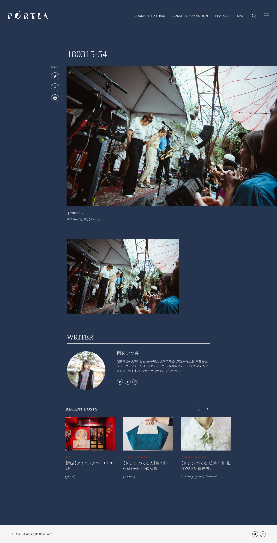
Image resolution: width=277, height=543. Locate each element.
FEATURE (222, 16)
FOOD (71, 476)
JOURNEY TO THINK (150, 16)
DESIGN (212, 476)
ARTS (200, 476)
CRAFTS (130, 476)
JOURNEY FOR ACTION (190, 16)
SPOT (241, 16)
